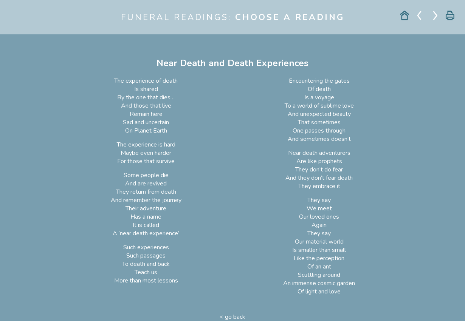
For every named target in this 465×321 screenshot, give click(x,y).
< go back (232, 317)
